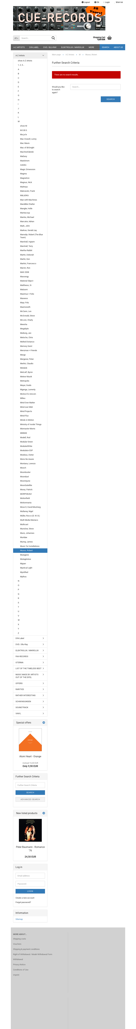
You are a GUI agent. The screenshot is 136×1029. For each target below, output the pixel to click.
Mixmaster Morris (27, 428)
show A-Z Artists (25, 61)
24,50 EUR (30, 856)
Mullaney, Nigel (26, 511)
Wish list (118, 2)
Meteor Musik (26, 376)
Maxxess (24, 298)
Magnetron (24, 178)
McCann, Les (25, 311)
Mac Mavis (25, 143)
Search (105, 47)
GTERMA (19, 662)
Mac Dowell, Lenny (28, 139)
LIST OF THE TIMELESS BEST (28, 668)
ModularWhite (26, 446)
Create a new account (25, 898)
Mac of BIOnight (27, 147)
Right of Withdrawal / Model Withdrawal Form (32, 954)
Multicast (24, 524)
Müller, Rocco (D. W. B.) (30, 516)
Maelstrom (24, 161)
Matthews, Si (25, 285)
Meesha (23, 324)
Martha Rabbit (26, 250)
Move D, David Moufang (30, 507)
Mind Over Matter (27, 402)
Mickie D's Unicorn (28, 394)
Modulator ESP (26, 450)
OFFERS (19, 683)
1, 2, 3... (21, 65)
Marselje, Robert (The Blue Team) (31, 236)
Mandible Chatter (27, 204)
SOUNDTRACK (22, 707)
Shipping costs (19, 939)
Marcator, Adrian (27, 221)
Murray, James (26, 542)
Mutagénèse (25, 559)
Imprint (16, 975)
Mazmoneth (25, 307)
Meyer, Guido (25, 385)
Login (30, 891)
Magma (23, 173)
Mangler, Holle (26, 208)
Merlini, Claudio (26, 363)
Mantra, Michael (27, 217)
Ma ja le (23, 134)
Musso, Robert (26, 550)
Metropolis (24, 381)
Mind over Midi (26, 407)
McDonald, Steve (27, 316)
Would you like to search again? (58, 90)
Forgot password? (23, 902)
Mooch (23, 468)
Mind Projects (26, 411)
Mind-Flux (24, 416)
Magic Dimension (27, 169)
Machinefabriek (27, 152)
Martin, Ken (25, 259)
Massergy (24, 276)
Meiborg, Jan (25, 333)
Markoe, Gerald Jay (28, 230)
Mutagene (24, 555)
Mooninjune (25, 481)
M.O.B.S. (23, 130)
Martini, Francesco (28, 263)
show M (23, 126)
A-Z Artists (19, 47)
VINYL (18, 713)
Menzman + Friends (28, 350)
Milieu (22, 398)
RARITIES (20, 689)
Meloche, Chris (26, 337)
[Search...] (16, 38)
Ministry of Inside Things (30, 424)
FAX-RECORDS (22, 656)
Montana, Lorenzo (28, 463)
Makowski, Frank (27, 191)
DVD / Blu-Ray (50, 47)
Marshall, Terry (26, 246)
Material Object (26, 281)
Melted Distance (27, 342)
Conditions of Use (20, 970)
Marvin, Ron (25, 268)
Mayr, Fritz (24, 302)
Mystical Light (26, 568)
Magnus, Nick (26, 182)
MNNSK (23, 433)
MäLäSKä (24, 195)
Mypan (23, 563)
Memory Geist (26, 346)
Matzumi (24, 289)
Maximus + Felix (27, 294)
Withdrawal (18, 959)
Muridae (23, 537)
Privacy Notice (19, 964)
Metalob (23, 368)
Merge (23, 355)
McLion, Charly (26, 320)
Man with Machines (28, 200)
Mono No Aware (27, 459)
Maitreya (24, 187)
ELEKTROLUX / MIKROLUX (72, 47)
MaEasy (23, 156)
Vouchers (17, 944)
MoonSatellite (26, 485)
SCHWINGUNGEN (23, 701)
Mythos (23, 576)
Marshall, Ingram (27, 242)
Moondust (24, 476)
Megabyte (24, 328)
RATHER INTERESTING (26, 695)
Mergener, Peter (27, 359)
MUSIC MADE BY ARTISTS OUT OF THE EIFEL (27, 676)
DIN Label (34, 47)
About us (118, 47)
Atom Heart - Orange (30, 756)
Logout (86, 2)
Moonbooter (25, 472)
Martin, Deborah (27, 255)
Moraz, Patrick (26, 489)
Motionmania (25, 502)
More (91, 47)
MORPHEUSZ (26, 494)
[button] (96, 2)
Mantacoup (25, 213)
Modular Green (26, 442)
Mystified (24, 572)
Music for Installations (29, 546)
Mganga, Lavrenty (27, 389)
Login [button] (107, 2)
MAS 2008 (24, 272)
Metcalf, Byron (26, 372)
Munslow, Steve (27, 529)
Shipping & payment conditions (26, 949)
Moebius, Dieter (27, 455)
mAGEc (23, 165)
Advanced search (30, 799)
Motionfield (25, 498)
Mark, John (25, 226)
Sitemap (19, 919)
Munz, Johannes (27, 533)
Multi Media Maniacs (29, 520)
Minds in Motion (27, 420)
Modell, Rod (25, 437)
